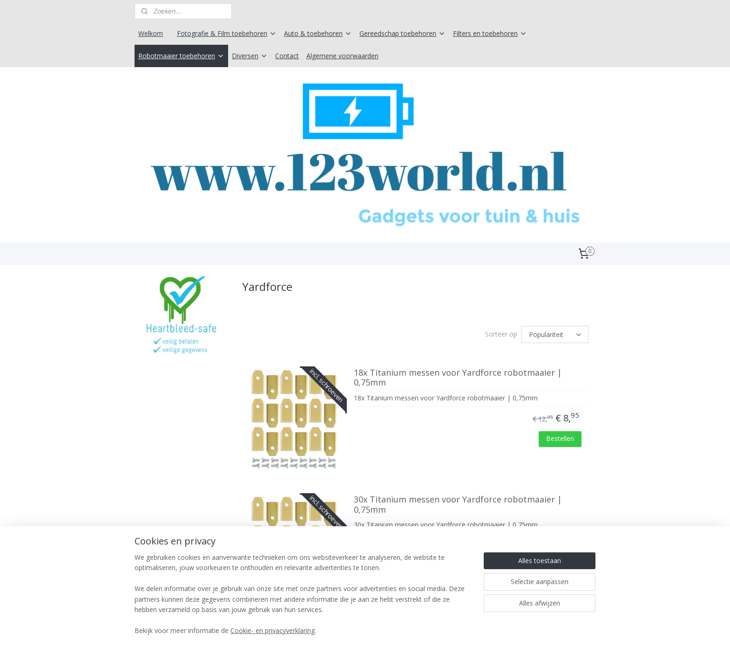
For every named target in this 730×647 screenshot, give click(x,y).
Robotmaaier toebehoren (181, 55)
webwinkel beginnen (389, 629)
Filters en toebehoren (490, 33)
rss (353, 629)
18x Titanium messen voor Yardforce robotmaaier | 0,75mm (458, 380)
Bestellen (560, 440)
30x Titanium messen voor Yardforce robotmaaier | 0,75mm (458, 506)
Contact (287, 55)
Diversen (250, 55)
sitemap (334, 629)
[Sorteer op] (554, 336)
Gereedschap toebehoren (402, 33)
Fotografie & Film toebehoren (227, 33)
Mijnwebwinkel (470, 629)
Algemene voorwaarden (342, 55)
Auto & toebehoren (318, 33)
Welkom (150, 33)
